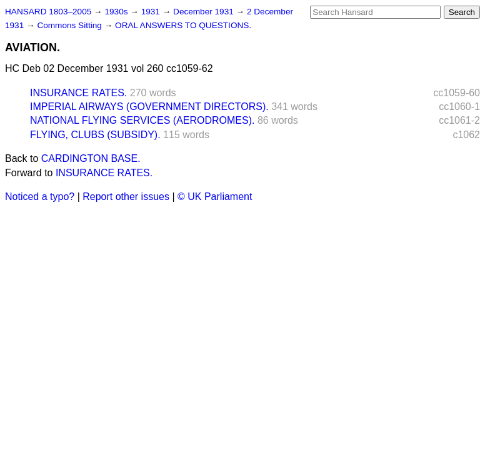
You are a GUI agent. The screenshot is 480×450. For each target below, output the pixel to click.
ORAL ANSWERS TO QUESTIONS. (183, 25)
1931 (151, 11)
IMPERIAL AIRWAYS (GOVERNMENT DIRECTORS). (149, 106)
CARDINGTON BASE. (91, 158)
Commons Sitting (70, 25)
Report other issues (125, 196)
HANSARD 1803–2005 (48, 11)
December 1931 (204, 11)
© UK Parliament (215, 196)
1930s (117, 11)
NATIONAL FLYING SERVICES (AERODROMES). (142, 120)
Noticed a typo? (39, 196)
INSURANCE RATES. (78, 93)
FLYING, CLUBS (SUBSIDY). (95, 134)
